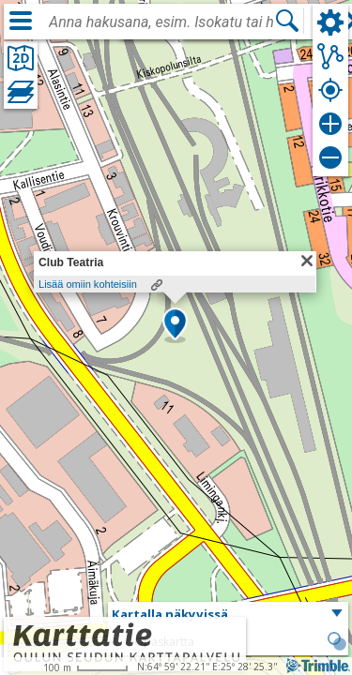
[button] (175, 325)
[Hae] (287, 21)
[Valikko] (21, 21)
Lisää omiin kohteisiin (87, 284)
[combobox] (161, 22)
